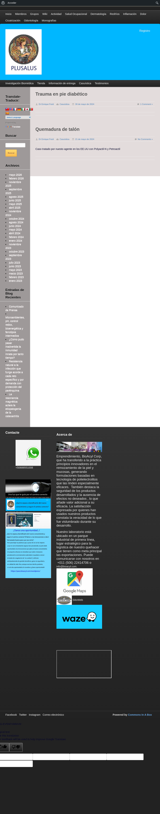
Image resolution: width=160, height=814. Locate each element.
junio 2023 (15, 266)
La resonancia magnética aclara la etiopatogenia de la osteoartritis (13, 405)
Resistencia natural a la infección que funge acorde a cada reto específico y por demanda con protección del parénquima (14, 376)
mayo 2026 (15, 174)
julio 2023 (14, 262)
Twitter (23, 714)
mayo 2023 (15, 269)
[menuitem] (3, 3)
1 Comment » (146, 104)
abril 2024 (14, 233)
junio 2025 (15, 200)
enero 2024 (15, 240)
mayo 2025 (15, 204)
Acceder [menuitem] (12, 2)
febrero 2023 (16, 277)
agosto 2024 (16, 222)
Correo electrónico (53, 714)
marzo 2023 (16, 273)
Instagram (35, 714)
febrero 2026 (16, 178)
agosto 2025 (16, 196)
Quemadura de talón (57, 129)
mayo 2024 (15, 229)
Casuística (64, 104)
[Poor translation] (16, 747)
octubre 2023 (16, 251)
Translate (12, 127)
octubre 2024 (16, 218)
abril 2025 (14, 207)
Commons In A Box (140, 714)
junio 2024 (15, 225)
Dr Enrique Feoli (46, 104)
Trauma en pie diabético (61, 94)
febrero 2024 (16, 237)
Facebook (11, 714)
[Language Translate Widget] (18, 117)
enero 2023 (15, 280)
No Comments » (145, 139)
